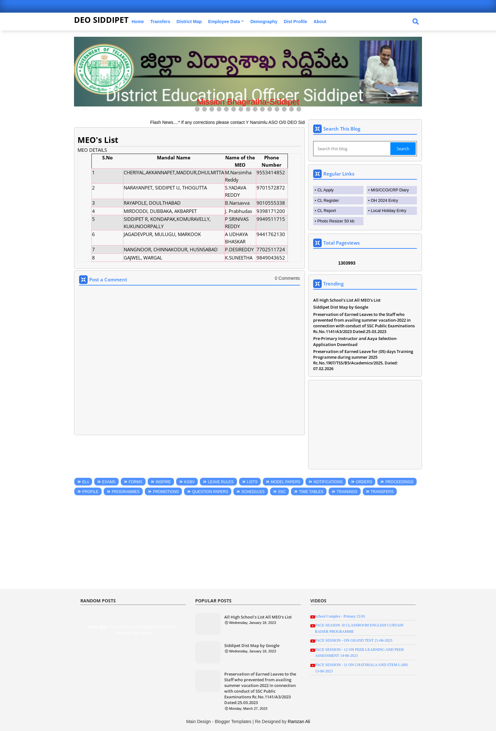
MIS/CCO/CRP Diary (390, 190)
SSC (282, 492)
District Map (189, 21)
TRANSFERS (382, 492)
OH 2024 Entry (384, 200)
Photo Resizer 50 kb (335, 221)
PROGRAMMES (126, 492)
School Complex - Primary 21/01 (340, 616)
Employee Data (224, 21)
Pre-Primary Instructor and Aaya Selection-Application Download (355, 341)
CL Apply (325, 190)
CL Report (326, 210)
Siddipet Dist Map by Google (340, 307)
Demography (263, 21)
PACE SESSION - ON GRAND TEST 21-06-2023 (353, 640)
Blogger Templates (233, 721)
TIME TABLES (311, 492)
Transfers (160, 21)
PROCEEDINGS (399, 482)
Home (138, 21)
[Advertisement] (365, 424)
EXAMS (108, 482)
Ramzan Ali (299, 721)
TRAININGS (347, 492)
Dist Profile (295, 21)
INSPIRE (163, 482)
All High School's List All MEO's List (347, 300)
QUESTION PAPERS (210, 492)
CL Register (328, 200)
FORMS (135, 482)
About (319, 21)
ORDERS (364, 482)
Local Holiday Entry (388, 210)
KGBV (189, 482)
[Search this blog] (352, 148)
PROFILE (90, 492)
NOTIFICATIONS (328, 482)
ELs (85, 482)
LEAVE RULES (220, 482)
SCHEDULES (252, 492)
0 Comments (287, 278)
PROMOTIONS (166, 492)
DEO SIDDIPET (101, 19)
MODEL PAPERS (285, 482)
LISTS (252, 482)
